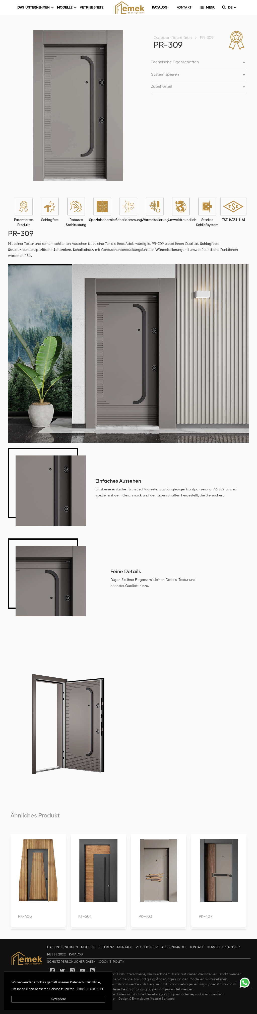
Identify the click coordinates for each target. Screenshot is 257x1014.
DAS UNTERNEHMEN (33, 7)
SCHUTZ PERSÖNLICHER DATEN (71, 961)
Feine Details (125, 571)
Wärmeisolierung (155, 220)
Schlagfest (49, 220)
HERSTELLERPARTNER (223, 947)
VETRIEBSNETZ (91, 7)
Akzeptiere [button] (58, 999)
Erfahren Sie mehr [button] (90, 989)
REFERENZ (106, 947)
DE (231, 7)
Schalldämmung (128, 220)
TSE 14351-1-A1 (233, 220)
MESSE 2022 (56, 954)
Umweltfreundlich (181, 220)
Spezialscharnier (102, 220)
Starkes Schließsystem (207, 222)
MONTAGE (125, 947)
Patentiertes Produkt (23, 222)
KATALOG (159, 7)
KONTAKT (183, 7)
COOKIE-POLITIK (112, 961)
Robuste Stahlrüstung (76, 222)
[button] (198, 63)
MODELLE (65, 7)
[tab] (198, 63)
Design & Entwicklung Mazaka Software (146, 998)
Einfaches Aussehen (118, 481)
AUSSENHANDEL (173, 947)
